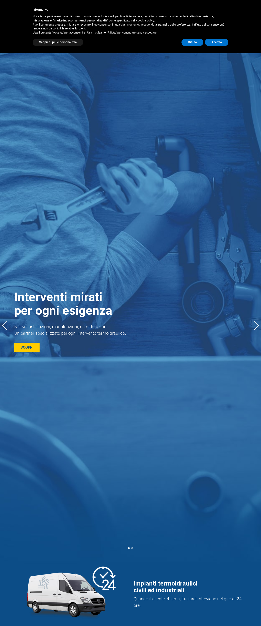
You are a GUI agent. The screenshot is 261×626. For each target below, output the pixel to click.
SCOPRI (26, 347)
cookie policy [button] (146, 20)
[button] (5, 325)
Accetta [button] (216, 42)
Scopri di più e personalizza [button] (58, 42)
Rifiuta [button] (192, 42)
